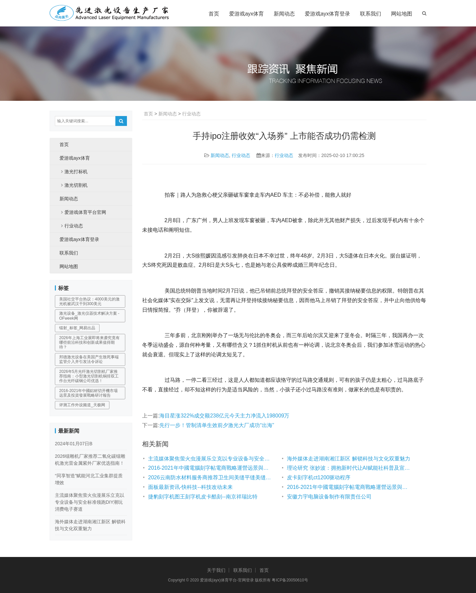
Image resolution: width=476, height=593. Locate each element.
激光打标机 (76, 171)
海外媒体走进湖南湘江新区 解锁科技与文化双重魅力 (348, 458)
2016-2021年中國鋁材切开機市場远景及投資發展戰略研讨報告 (88, 393)
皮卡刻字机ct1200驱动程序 (318, 477)
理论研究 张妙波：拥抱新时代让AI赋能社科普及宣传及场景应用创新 (350, 468)
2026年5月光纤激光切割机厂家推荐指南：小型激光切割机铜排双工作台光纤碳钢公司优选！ (89, 376)
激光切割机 (76, 185)
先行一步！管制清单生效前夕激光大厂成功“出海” (216, 425)
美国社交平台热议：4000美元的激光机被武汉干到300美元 (89, 301)
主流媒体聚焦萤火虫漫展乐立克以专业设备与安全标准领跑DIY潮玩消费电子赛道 (211, 458)
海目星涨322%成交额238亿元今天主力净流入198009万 (224, 415)
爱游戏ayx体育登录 (327, 14)
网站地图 (401, 14)
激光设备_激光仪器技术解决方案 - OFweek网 (89, 315)
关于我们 (216, 570)
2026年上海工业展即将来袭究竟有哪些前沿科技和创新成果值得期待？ (89, 343)
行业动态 (191, 113)
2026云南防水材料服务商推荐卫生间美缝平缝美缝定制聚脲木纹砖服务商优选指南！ (211, 477)
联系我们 (370, 14)
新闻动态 (284, 14)
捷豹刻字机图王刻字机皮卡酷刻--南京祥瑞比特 (203, 496)
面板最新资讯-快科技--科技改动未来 (190, 487)
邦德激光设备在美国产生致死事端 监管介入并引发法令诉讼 (89, 359)
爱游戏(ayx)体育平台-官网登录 (227, 580)
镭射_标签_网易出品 (77, 328)
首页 (214, 14)
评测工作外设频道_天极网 (82, 405)
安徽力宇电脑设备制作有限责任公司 (329, 496)
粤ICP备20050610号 (290, 580)
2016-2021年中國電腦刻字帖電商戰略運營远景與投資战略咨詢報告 (211, 468)
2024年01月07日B (74, 443)
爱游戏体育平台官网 (85, 212)
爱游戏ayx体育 (246, 14)
